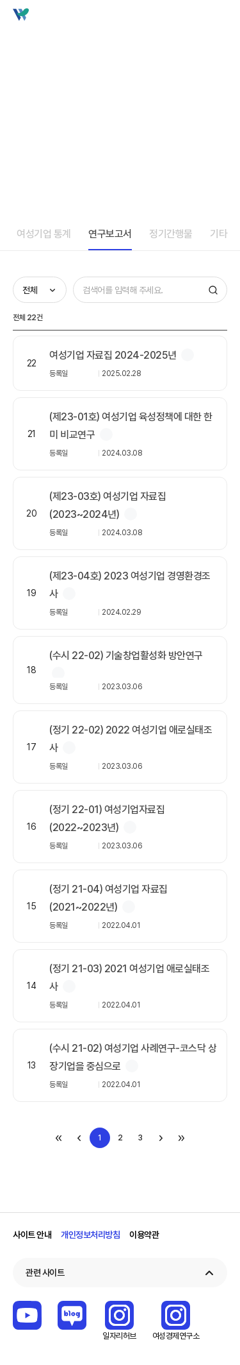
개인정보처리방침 (90, 1235)
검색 (196, 18)
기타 (218, 234)
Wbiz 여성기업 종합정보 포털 (32, 18)
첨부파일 (187, 354)
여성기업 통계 (44, 234)
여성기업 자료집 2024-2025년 (113, 355)
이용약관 (144, 1235)
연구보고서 (110, 234)
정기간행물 (171, 234)
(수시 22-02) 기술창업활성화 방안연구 (126, 655)
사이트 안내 (32, 1235)
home (18, 65)
